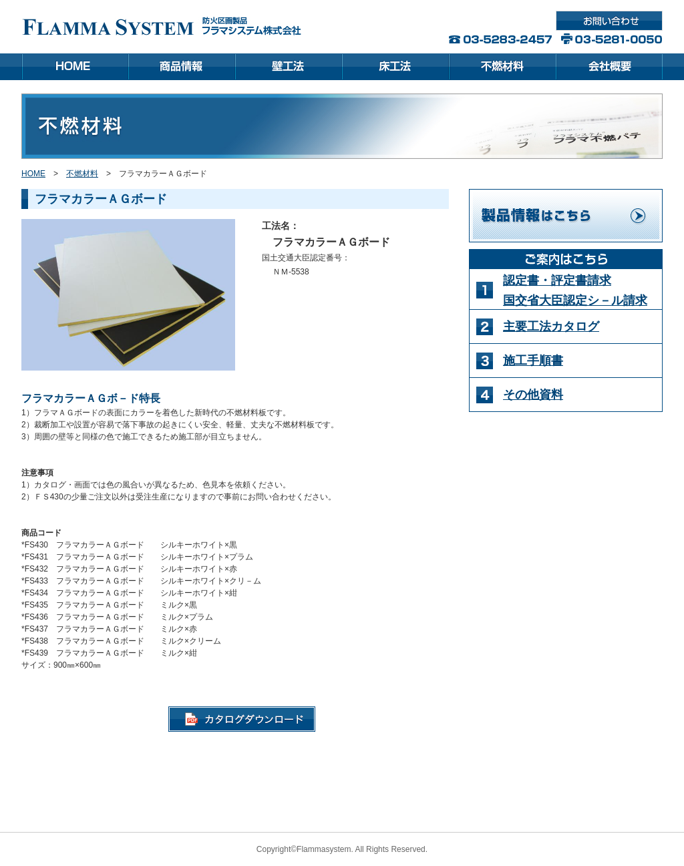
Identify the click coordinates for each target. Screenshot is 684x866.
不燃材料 (82, 173)
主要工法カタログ (551, 326)
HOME (33, 173)
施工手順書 (533, 360)
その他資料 (533, 394)
